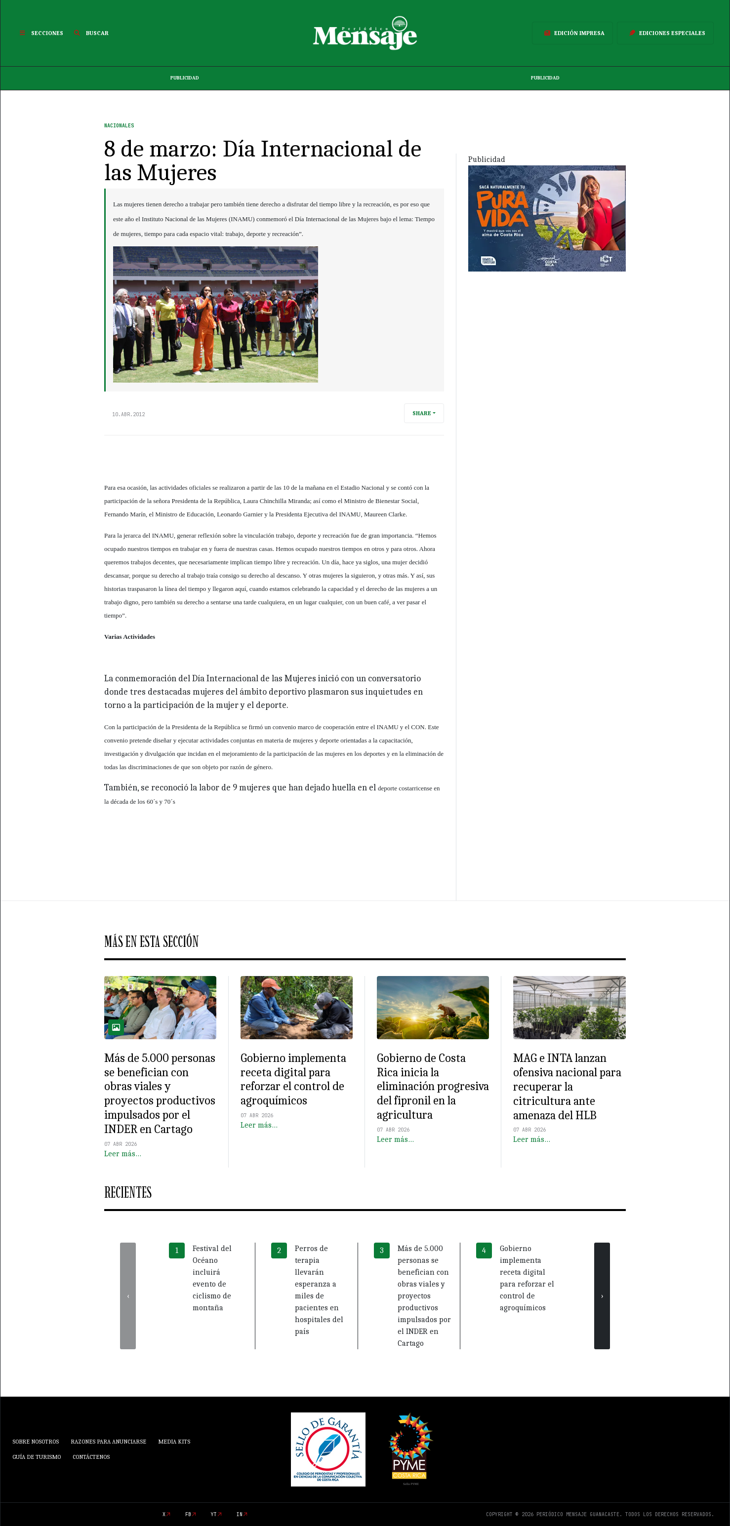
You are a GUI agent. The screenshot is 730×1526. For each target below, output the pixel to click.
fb (188, 1514)
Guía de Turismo (36, 1456)
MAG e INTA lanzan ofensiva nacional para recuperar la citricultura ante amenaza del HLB (567, 1086)
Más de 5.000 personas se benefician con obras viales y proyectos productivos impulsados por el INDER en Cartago (159, 1093)
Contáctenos (91, 1456)
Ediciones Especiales (665, 33)
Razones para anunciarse (108, 1441)
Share (421, 413)
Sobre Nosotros (35, 1441)
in (240, 1514)
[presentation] (128, 1296)
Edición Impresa (572, 33)
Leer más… (122, 1153)
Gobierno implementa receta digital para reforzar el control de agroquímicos (293, 1079)
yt (214, 1514)
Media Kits (174, 1441)
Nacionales (119, 125)
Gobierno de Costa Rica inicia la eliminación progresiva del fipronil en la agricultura (433, 1086)
